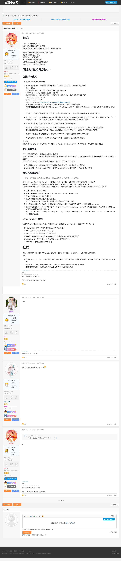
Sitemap (30, 551)
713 (16, 331)
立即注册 (72, 523)
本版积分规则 (113, 532)
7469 (16, 66)
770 (6, 66)
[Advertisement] (61, 9)
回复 (25, 284)
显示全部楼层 (40, 33)
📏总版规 (63, 2)
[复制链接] (21, 28)
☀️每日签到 (53, 2)
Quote (37, 516)
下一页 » (60, 500)
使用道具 (109, 284)
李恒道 (11, 47)
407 (11, 331)
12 (6, 396)
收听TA (7, 94)
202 (11, 396)
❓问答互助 (42, 2)
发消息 (15, 94)
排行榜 (72, 2)
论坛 (23, 2)
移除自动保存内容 (48, 529)
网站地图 (21, 551)
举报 (115, 284)
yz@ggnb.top (115, 553)
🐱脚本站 (31, 2)
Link (34, 516)
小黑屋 (15, 551)
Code (40, 516)
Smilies (43, 516)
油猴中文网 (3, 15)
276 (16, 396)
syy (11, 377)
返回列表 (115, 23)
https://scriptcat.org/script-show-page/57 (55, 102)
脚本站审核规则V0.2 (32, 15)
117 (6, 331)
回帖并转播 (26, 535)
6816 (11, 66)
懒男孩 (11, 312)
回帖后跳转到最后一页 (39, 535)
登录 (67, 523)
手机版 (10, 551)
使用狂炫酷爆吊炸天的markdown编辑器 (32, 529)
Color (28, 516)
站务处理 (13, 15)
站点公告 (21, 15)
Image (31, 516)
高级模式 (113, 516)
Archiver (4, 551)
